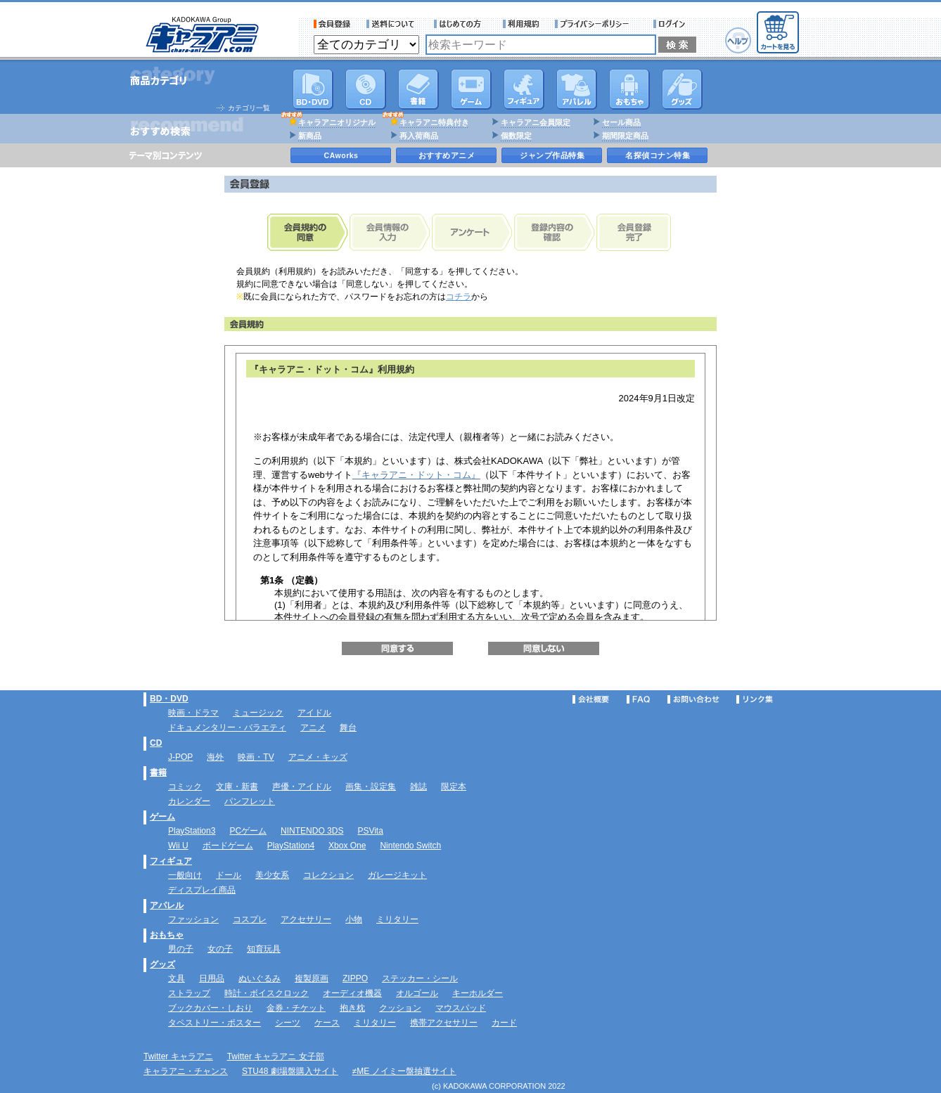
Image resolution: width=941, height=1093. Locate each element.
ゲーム (162, 817)
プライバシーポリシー (596, 24)
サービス (460, 24)
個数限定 (516, 135)
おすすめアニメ (446, 155)
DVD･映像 (313, 89)
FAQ (638, 699)
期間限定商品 (625, 135)
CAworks (341, 155)
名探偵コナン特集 (657, 155)
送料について (392, 24)
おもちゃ (629, 89)
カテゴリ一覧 (249, 108)
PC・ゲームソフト (471, 89)
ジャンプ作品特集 (552, 155)
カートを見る (778, 32)
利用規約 (521, 24)
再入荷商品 (418, 135)
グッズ (682, 89)
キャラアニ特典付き (434, 122)
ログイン (671, 24)
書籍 (418, 89)
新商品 (309, 135)
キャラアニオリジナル (337, 122)
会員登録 (332, 24)
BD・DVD (169, 699)
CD (365, 89)
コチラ (458, 297)
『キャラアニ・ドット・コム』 (416, 475)
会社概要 (590, 699)
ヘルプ (738, 40)
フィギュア (524, 89)
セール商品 (621, 122)
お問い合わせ (693, 699)
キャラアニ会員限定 (535, 122)
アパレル (576, 89)
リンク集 (754, 699)
